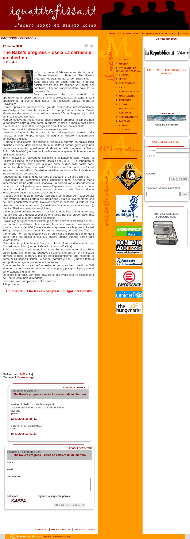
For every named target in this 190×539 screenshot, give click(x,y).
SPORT (123, 79)
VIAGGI (123, 125)
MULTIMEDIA (127, 96)
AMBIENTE (125, 112)
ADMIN (184, 33)
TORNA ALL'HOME (84, 529)
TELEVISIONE (127, 83)
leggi (31, 377)
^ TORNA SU (41, 529)
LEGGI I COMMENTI (80, 448)
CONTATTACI (169, 33)
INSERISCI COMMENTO (75, 387)
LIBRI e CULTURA (129, 91)
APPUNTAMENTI (128, 117)
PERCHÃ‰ (146, 33)
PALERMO (125, 121)
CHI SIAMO (124, 33)
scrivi (24, 377)
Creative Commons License (56, 536)
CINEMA (124, 74)
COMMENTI (125, 129)
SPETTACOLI (126, 108)
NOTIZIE (124, 59)
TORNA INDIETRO (61, 529)
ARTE (122, 87)
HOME (112, 33)
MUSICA (123, 63)
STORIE (123, 104)
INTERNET (125, 100)
